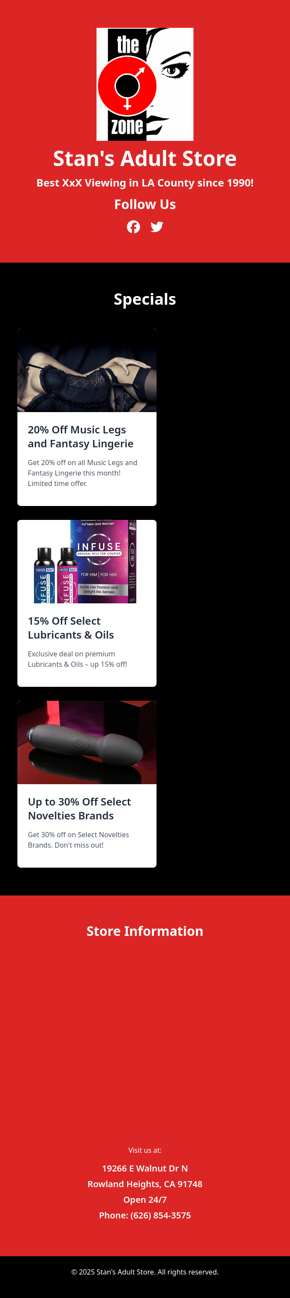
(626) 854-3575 (160, 1215)
